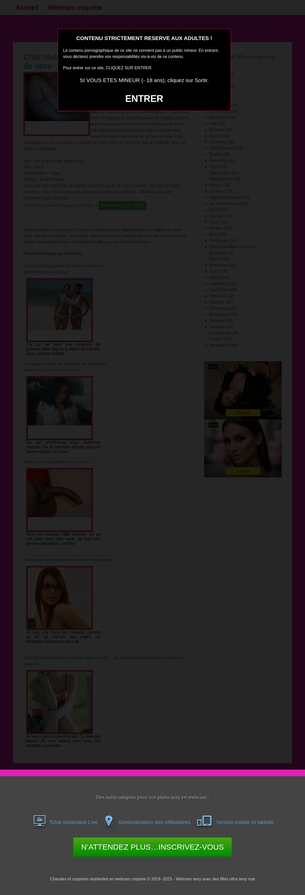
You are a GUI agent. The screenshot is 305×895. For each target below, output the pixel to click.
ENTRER (144, 98)
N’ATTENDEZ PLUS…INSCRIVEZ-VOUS (152, 847)
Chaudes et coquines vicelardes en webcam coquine (98, 879)
